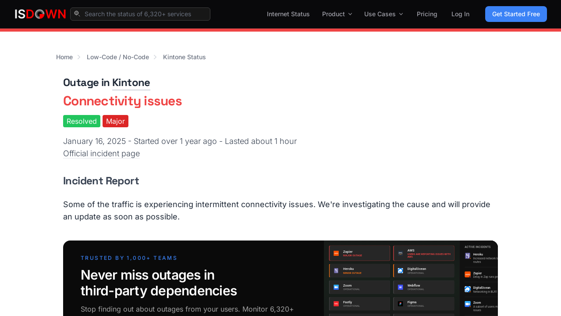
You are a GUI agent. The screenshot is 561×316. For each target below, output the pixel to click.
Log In (460, 14)
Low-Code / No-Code (118, 57)
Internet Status (288, 14)
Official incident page (101, 153)
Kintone (131, 82)
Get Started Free (516, 14)
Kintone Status (184, 57)
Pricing (427, 14)
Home (64, 57)
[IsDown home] (40, 14)
